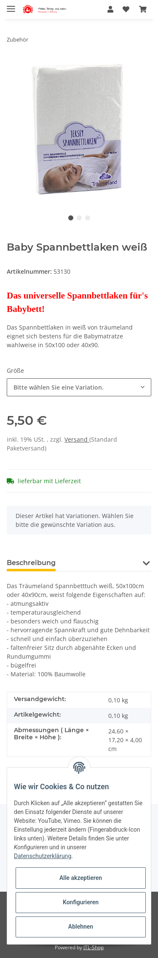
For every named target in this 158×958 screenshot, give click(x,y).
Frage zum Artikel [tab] (100, 563)
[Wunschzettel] (126, 9)
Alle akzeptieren (80, 877)
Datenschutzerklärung (42, 856)
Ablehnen (80, 926)
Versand (76, 439)
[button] (110, 9)
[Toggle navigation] (11, 5)
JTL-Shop (93, 947)
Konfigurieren (81, 902)
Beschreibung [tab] (31, 563)
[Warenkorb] (142, 9)
